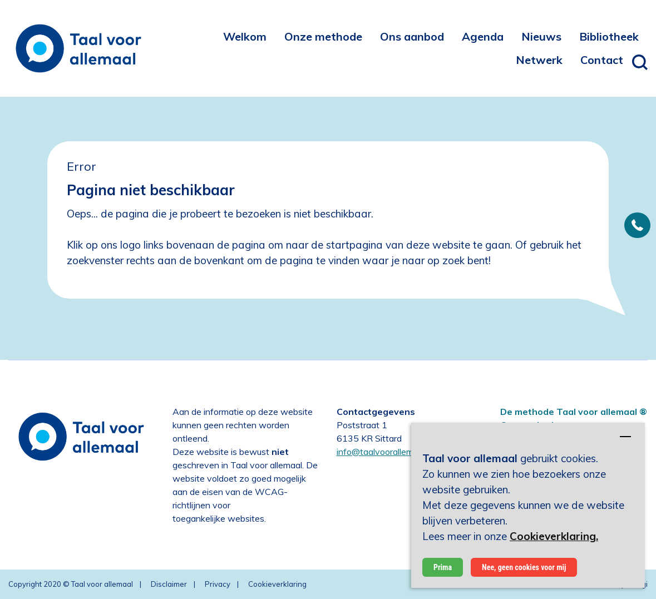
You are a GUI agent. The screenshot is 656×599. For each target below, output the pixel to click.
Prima (442, 567)
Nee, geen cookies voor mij (524, 567)
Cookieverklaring (277, 584)
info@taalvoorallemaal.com (390, 451)
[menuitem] (244, 36)
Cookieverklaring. (554, 536)
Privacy (217, 584)
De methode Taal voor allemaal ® (573, 411)
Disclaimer (169, 584)
